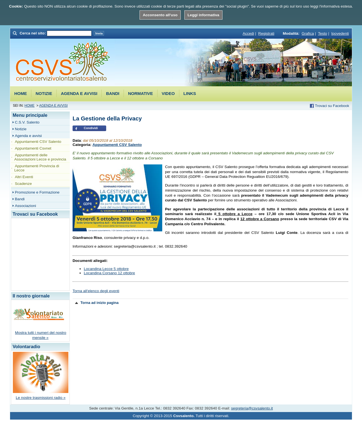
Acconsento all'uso (160, 15)
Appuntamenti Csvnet (33, 148)
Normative (140, 93)
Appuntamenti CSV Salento (117, 145)
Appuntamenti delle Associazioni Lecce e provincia (40, 157)
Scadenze (23, 184)
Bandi (112, 93)
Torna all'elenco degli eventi (96, 291)
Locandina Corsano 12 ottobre (109, 273)
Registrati (266, 33)
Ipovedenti (340, 33)
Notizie (44, 93)
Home (20, 93)
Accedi (248, 33)
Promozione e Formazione (37, 192)
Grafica (307, 33)
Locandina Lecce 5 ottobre (106, 269)
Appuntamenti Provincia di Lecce (36, 168)
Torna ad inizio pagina (99, 303)
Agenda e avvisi (79, 93)
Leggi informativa (203, 15)
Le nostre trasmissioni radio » (41, 398)
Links (190, 93)
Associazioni (25, 206)
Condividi (91, 128)
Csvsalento (63, 62)
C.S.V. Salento (27, 122)
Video (168, 93)
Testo (322, 33)
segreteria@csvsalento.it (252, 408)
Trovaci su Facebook (332, 106)
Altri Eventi (24, 177)
